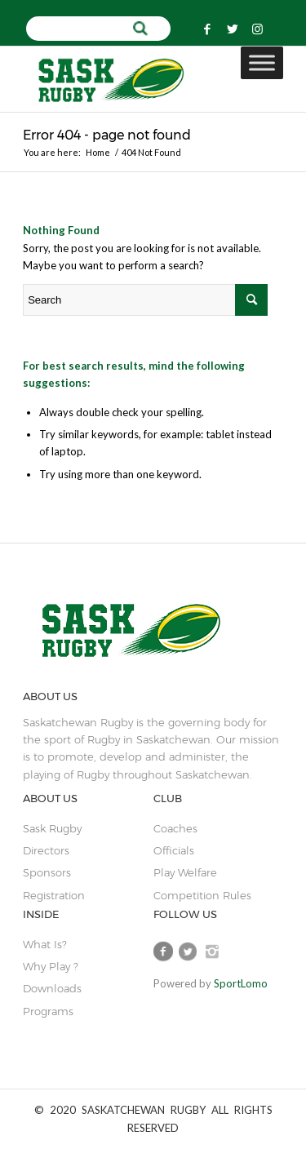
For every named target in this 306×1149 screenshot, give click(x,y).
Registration (54, 895)
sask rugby (52, 828)
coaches (175, 828)
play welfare (185, 872)
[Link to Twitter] (232, 29)
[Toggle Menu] (262, 63)
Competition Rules (202, 895)
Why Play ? (50, 966)
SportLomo (241, 983)
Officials (173, 850)
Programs (48, 1011)
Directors (46, 850)
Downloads (52, 988)
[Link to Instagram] (258, 29)
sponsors (47, 872)
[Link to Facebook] (207, 29)
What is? (44, 944)
